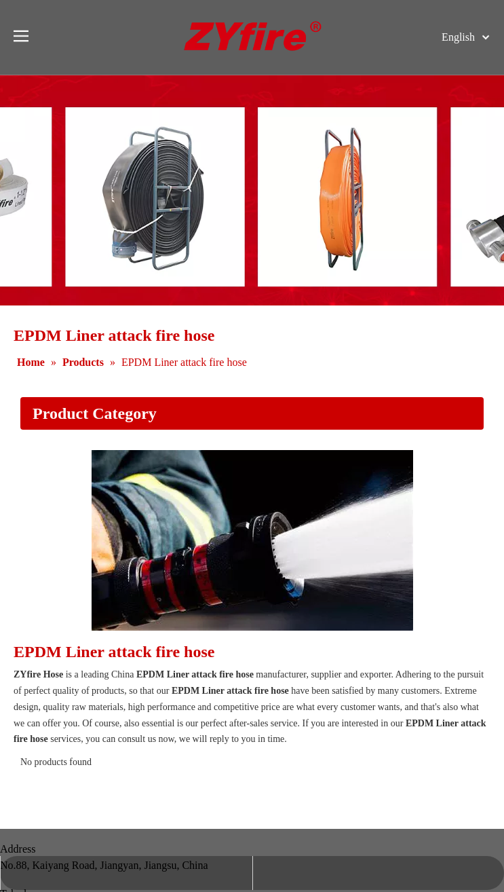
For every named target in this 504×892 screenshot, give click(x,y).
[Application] (252, 540)
